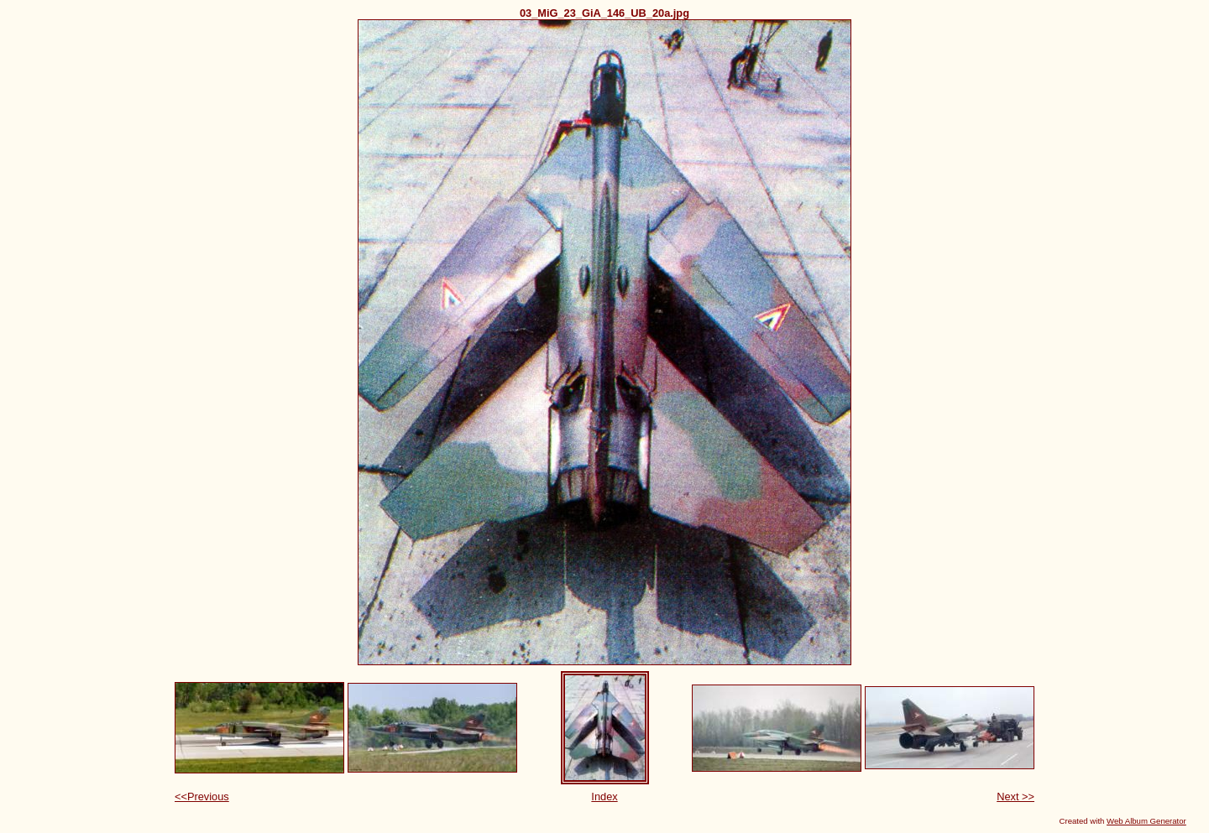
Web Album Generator (1146, 820)
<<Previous (202, 796)
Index (604, 796)
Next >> (1015, 796)
